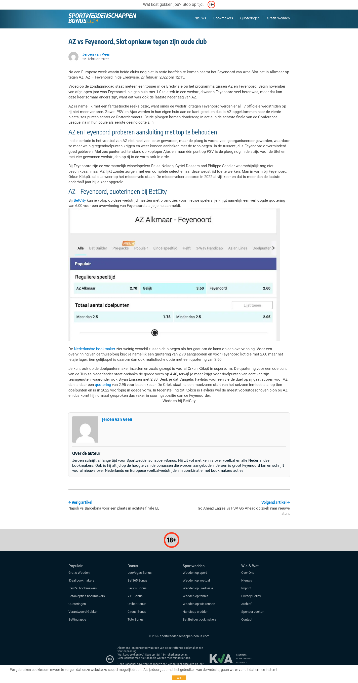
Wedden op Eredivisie (198, 588)
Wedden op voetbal (196, 580)
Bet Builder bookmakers (200, 619)
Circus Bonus (137, 612)
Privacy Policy (251, 596)
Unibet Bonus (137, 604)
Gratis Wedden (278, 18)
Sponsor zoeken (252, 612)
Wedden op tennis (195, 596)
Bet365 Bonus (137, 580)
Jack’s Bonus (137, 588)
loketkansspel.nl (177, 654)
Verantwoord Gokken (83, 612)
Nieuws (200, 18)
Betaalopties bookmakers (86, 596)
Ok (179, 678)
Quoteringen (250, 18)
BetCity (80, 200)
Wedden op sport (195, 572)
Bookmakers (223, 18)
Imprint (246, 588)
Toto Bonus (136, 619)
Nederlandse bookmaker (94, 349)
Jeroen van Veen (117, 419)
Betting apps (77, 619)
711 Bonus (135, 596)
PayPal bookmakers (83, 588)
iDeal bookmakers (81, 580)
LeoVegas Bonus (140, 572)
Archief (246, 604)
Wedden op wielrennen (199, 604)
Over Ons (247, 572)
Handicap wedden (195, 612)
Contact (246, 619)
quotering (103, 384)
